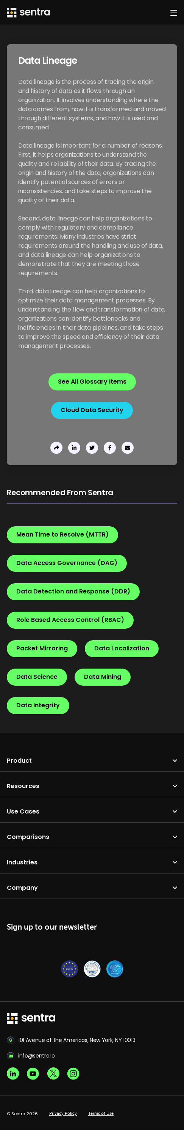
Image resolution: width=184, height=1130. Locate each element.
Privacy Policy (63, 1113)
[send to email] (128, 448)
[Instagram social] (73, 1073)
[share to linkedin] (74, 448)
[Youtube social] (33, 1073)
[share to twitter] (92, 448)
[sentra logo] (31, 1019)
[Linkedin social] (13, 1073)
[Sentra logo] (28, 12)
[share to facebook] (110, 448)
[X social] (53, 1073)
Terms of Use (101, 1113)
